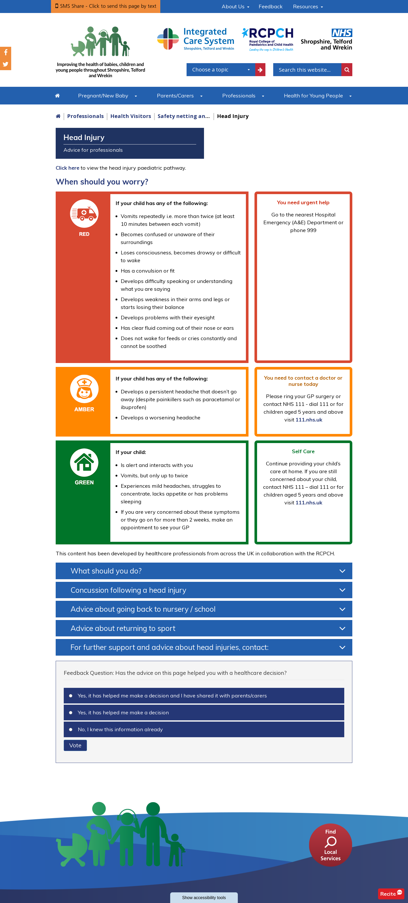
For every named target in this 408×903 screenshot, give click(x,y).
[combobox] (221, 69)
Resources (305, 6)
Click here (67, 167)
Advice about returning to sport (123, 628)
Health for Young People (313, 95)
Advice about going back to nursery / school (143, 609)
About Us (233, 6)
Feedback (271, 6)
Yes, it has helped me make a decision (119, 712)
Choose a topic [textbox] (210, 69)
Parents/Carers (175, 95)
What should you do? (106, 570)
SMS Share (108, 6)
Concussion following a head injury (128, 590)
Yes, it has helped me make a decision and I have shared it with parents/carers (168, 695)
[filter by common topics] (260, 69)
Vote (75, 745)
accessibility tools (204, 897)
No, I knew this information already (116, 729)
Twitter (6, 64)
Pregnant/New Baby (103, 95)
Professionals (239, 95)
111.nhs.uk (309, 419)
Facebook (6, 52)
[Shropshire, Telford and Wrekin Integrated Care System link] (195, 39)
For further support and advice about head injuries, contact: (170, 647)
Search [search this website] (346, 69)
